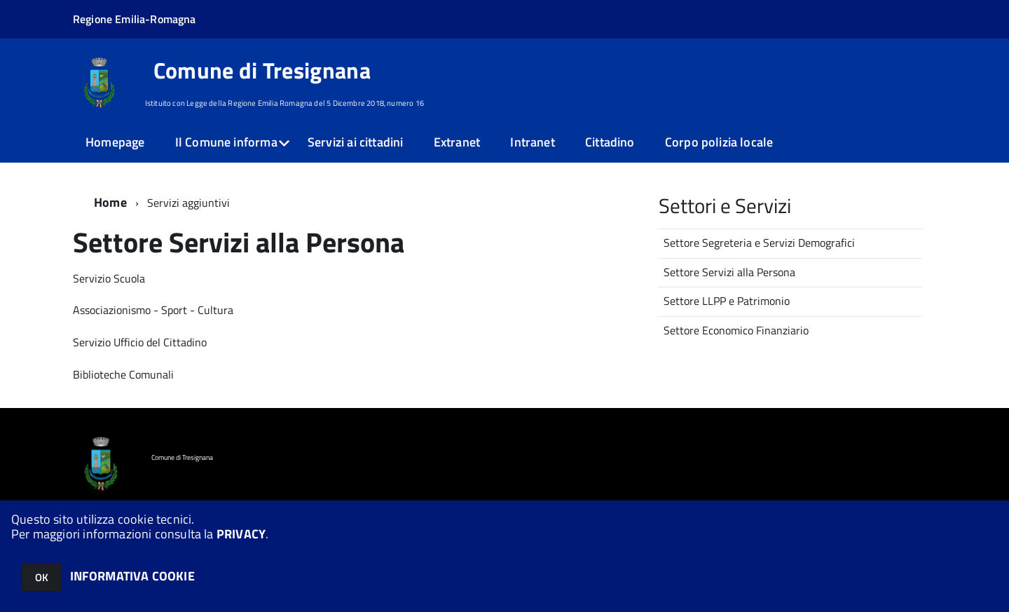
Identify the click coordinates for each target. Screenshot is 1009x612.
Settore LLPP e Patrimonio (727, 300)
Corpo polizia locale (719, 141)
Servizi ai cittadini (356, 141)
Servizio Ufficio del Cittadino (140, 342)
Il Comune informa (226, 141)
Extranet (457, 141)
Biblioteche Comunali (123, 374)
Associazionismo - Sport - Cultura (153, 309)
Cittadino (610, 141)
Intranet (532, 141)
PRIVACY (241, 533)
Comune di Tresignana (262, 70)
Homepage (114, 141)
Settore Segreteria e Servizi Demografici (759, 242)
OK (41, 577)
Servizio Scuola (109, 278)
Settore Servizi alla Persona (729, 272)
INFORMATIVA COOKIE (132, 575)
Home (110, 202)
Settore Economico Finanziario (736, 330)
